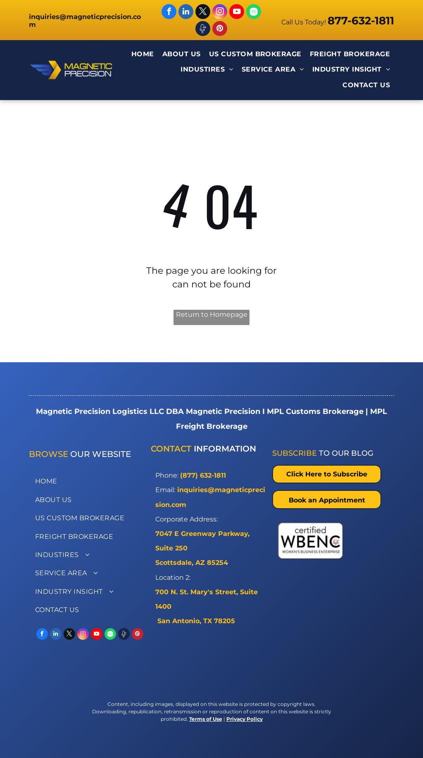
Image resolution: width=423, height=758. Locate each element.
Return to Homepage (211, 314)
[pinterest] (219, 29)
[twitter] (202, 12)
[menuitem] (142, 54)
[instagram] (219, 12)
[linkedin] (185, 12)
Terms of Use (205, 719)
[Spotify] (253, 12)
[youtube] (236, 12)
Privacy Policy (244, 719)
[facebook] (169, 12)
